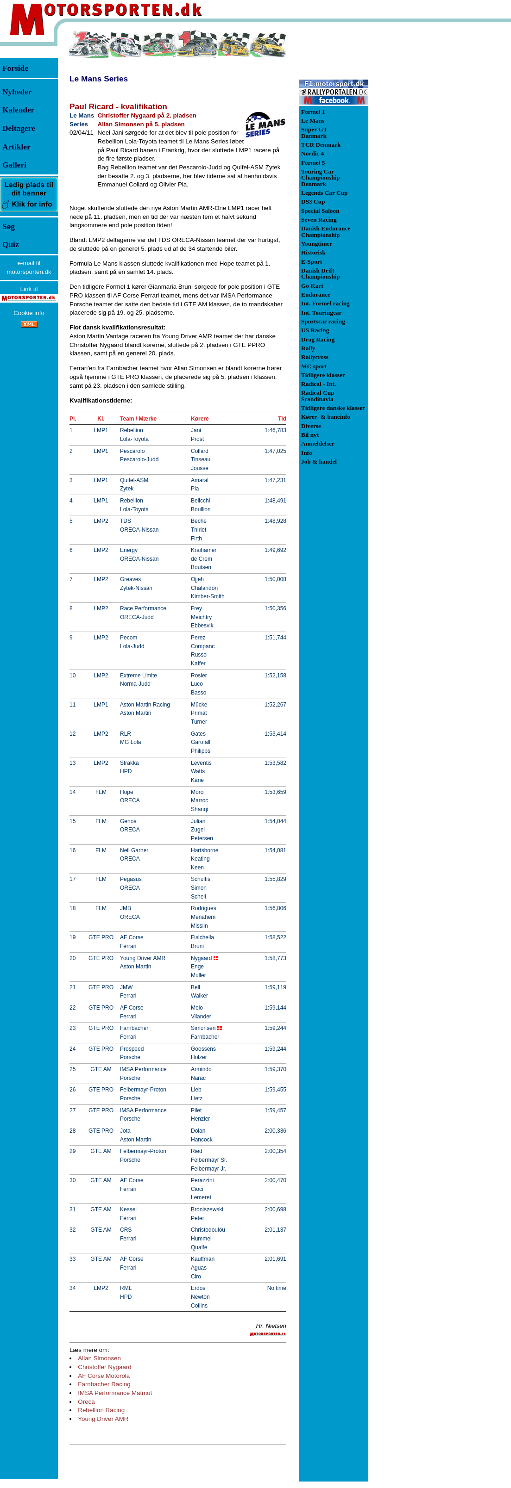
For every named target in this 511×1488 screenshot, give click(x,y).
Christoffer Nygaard (104, 1367)
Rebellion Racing (101, 1410)
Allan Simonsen (99, 1358)
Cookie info (28, 313)
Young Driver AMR (103, 1418)
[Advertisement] (417, 168)
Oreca (86, 1401)
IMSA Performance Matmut (115, 1392)
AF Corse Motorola (104, 1375)
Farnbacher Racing (104, 1384)
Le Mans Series (98, 78)
